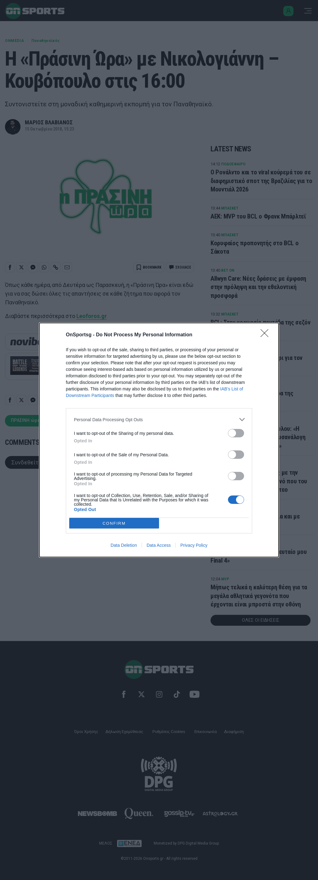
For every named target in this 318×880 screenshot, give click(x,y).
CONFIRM (114, 523)
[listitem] (159, 419)
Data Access (159, 545)
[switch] (236, 433)
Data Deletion (124, 545)
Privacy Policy (193, 545)
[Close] (266, 335)
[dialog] (159, 440)
